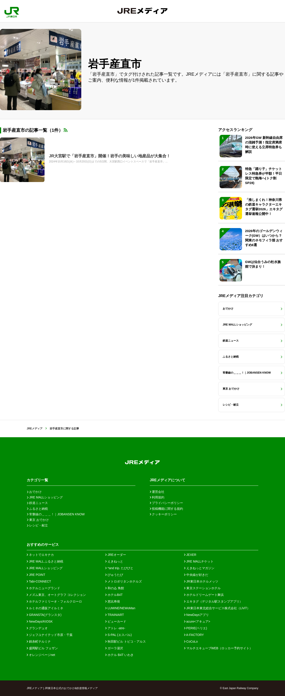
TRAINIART (114, 615)
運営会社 (157, 492)
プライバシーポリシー (166, 503)
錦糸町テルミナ (39, 641)
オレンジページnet (41, 655)
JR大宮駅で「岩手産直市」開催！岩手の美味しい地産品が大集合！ (109, 156)
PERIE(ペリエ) (195, 628)
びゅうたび (114, 575)
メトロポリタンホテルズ (123, 581)
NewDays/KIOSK (40, 621)
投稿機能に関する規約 (166, 508)
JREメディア (35, 428)
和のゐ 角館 (114, 588)
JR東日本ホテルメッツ (201, 581)
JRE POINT (36, 575)
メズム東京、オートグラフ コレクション (56, 595)
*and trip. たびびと (119, 568)
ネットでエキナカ (40, 555)
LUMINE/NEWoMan (120, 608)
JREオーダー (115, 555)
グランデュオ (37, 628)
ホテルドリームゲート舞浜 (204, 595)
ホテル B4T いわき (119, 655)
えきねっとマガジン (199, 568)
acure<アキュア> (197, 621)
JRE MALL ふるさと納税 (45, 561)
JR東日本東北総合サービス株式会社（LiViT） (217, 608)
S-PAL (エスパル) (118, 635)
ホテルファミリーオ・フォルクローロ (54, 601)
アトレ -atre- (115, 628)
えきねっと (114, 561)
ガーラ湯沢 (114, 648)
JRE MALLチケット (199, 561)
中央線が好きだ (196, 575)
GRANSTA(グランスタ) (44, 615)
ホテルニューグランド (43, 588)
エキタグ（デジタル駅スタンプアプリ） (213, 601)
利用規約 (157, 497)
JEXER (190, 555)
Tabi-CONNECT (39, 581)
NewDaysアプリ (196, 615)
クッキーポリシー (163, 514)
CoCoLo (191, 641)
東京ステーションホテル (202, 588)
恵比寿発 (112, 601)
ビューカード (115, 621)
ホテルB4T (114, 595)
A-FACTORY (194, 635)
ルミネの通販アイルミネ (45, 608)
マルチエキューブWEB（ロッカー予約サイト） (218, 648)
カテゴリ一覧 (37, 480)
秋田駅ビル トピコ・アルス (125, 641)
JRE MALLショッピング (45, 568)
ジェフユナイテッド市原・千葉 (50, 635)
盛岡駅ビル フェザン (42, 648)
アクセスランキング (235, 130)
